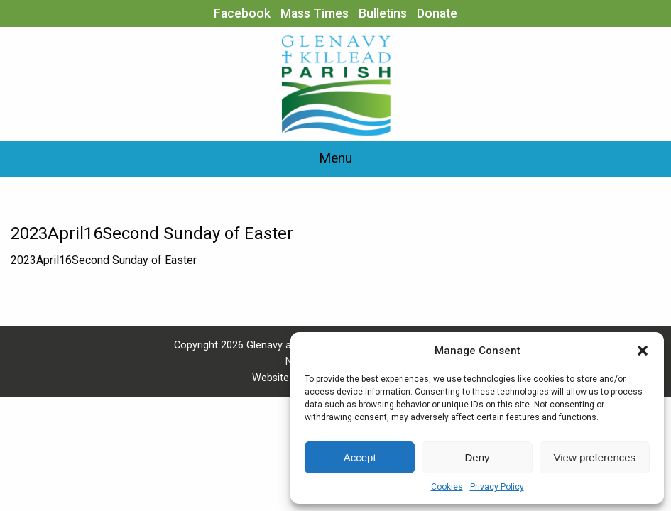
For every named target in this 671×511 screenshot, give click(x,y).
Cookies (447, 487)
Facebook (242, 13)
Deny (476, 457)
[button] (642, 351)
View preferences (595, 457)
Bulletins (383, 13)
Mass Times (314, 13)
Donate (437, 13)
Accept (360, 457)
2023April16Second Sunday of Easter (104, 260)
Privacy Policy (497, 487)
